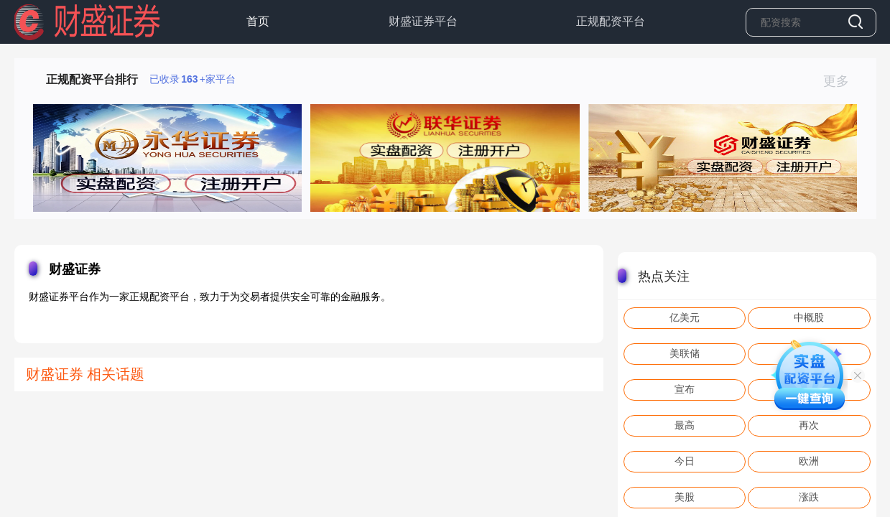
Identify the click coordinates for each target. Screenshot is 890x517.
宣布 (685, 389)
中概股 (809, 317)
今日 (685, 461)
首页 (257, 21)
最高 (685, 425)
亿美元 (684, 317)
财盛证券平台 (423, 21)
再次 (809, 425)
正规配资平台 (610, 21)
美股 (685, 497)
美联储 (684, 353)
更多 (842, 81)
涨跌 (809, 497)
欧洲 (809, 461)
